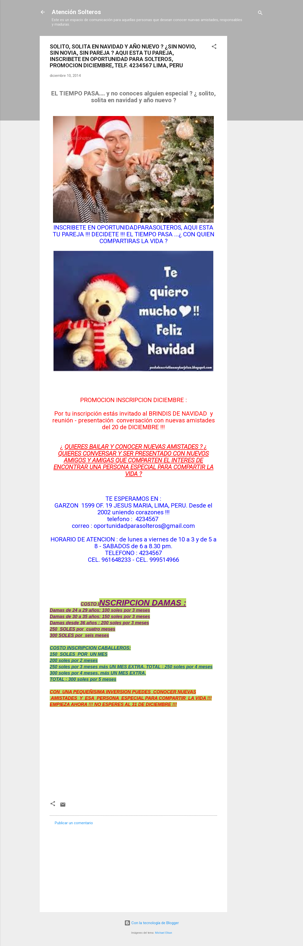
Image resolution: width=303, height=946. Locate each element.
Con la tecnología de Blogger (151, 923)
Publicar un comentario (74, 823)
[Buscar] (260, 13)
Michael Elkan (163, 932)
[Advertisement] (247, 111)
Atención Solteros (76, 12)
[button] (214, 47)
